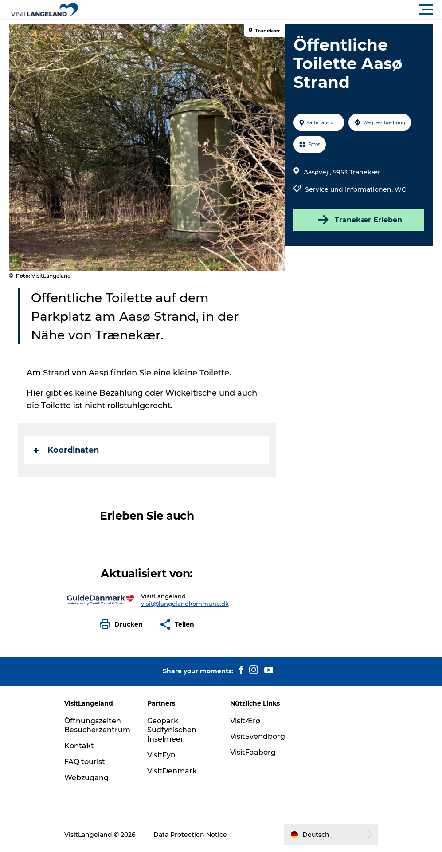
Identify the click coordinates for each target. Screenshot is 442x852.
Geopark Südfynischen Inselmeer (171, 730)
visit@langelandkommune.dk (185, 603)
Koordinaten (66, 450)
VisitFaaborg (253, 752)
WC (400, 189)
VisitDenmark (172, 771)
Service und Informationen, (350, 189)
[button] (261, 9)
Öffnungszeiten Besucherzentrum (97, 725)
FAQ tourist (84, 761)
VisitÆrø (245, 721)
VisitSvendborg (257, 736)
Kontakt (79, 746)
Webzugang (86, 777)
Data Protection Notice (190, 835)
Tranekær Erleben (359, 219)
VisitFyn (161, 755)
